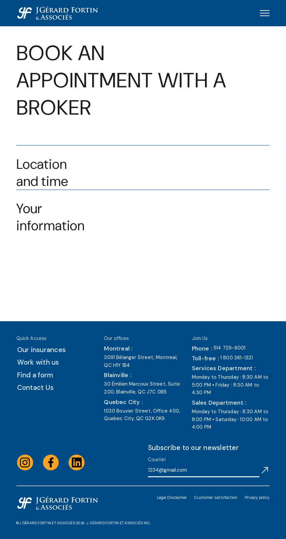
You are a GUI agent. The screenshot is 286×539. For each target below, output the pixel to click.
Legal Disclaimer (172, 497)
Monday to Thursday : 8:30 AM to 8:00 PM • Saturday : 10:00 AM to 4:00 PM (230, 419)
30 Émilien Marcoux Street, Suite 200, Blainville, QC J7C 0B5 (142, 388)
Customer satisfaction (215, 497)
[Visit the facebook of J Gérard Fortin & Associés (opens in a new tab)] (57, 463)
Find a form (41, 375)
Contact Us (41, 387)
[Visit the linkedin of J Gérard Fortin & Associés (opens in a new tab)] (83, 463)
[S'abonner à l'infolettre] (265, 469)
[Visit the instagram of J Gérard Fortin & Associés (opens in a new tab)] (31, 463)
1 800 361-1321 (236, 357)
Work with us (44, 362)
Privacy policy (257, 497)
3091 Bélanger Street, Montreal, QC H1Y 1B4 (140, 361)
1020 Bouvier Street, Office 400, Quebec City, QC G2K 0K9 (142, 415)
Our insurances (47, 349)
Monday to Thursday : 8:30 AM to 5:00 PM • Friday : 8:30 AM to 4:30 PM (230, 385)
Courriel (157, 459)
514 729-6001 (229, 348)
